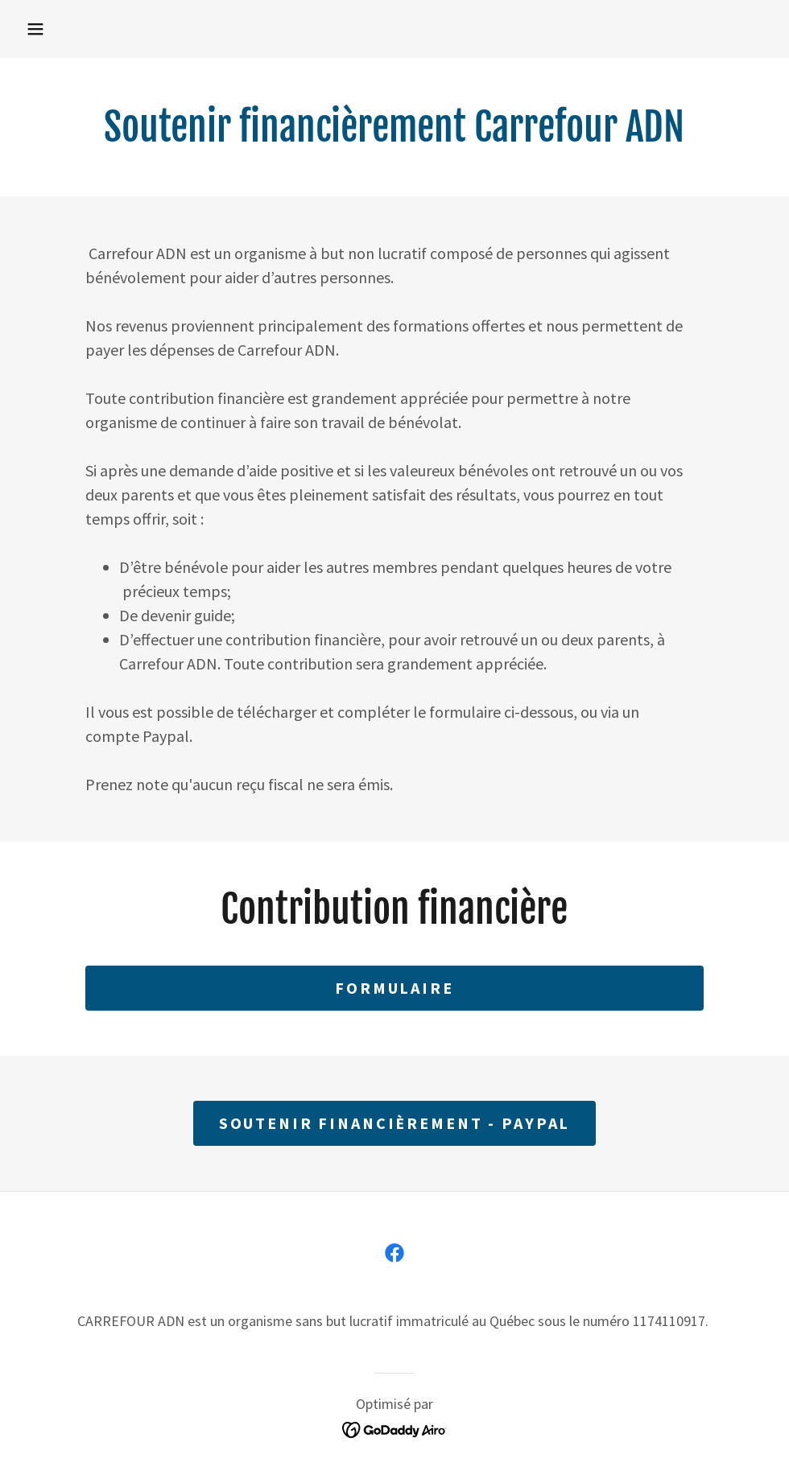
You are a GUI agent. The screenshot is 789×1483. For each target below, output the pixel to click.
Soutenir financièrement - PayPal (395, 1123)
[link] (394, 1253)
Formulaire (394, 988)
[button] (35, 29)
